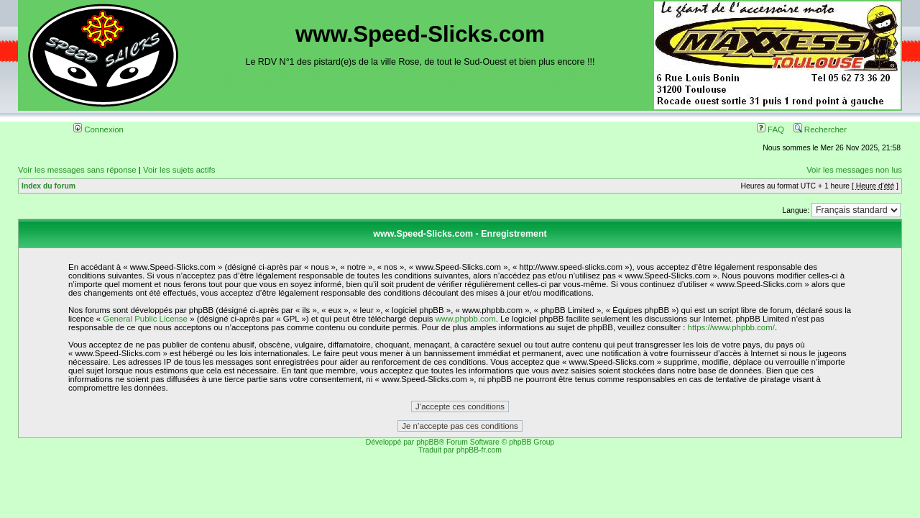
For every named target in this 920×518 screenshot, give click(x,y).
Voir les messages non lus (854, 169)
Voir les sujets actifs (179, 169)
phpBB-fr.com (479, 450)
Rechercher (820, 129)
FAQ (770, 129)
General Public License (145, 318)
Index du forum (48, 186)
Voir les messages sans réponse (77, 169)
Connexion (98, 129)
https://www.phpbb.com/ (731, 327)
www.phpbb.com (466, 318)
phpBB (427, 442)
